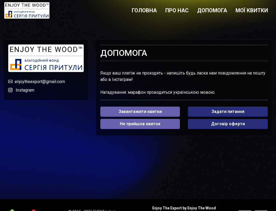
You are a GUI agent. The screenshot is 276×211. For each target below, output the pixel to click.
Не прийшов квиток (140, 123)
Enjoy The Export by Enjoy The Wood (184, 208)
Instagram (25, 90)
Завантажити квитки (140, 111)
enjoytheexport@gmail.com (40, 81)
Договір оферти (228, 123)
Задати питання (227, 111)
